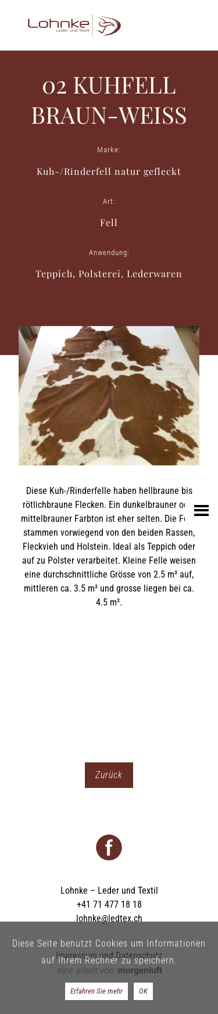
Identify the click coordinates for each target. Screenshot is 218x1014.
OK (143, 991)
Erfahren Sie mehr (96, 991)
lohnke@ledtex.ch (109, 918)
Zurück (109, 774)
